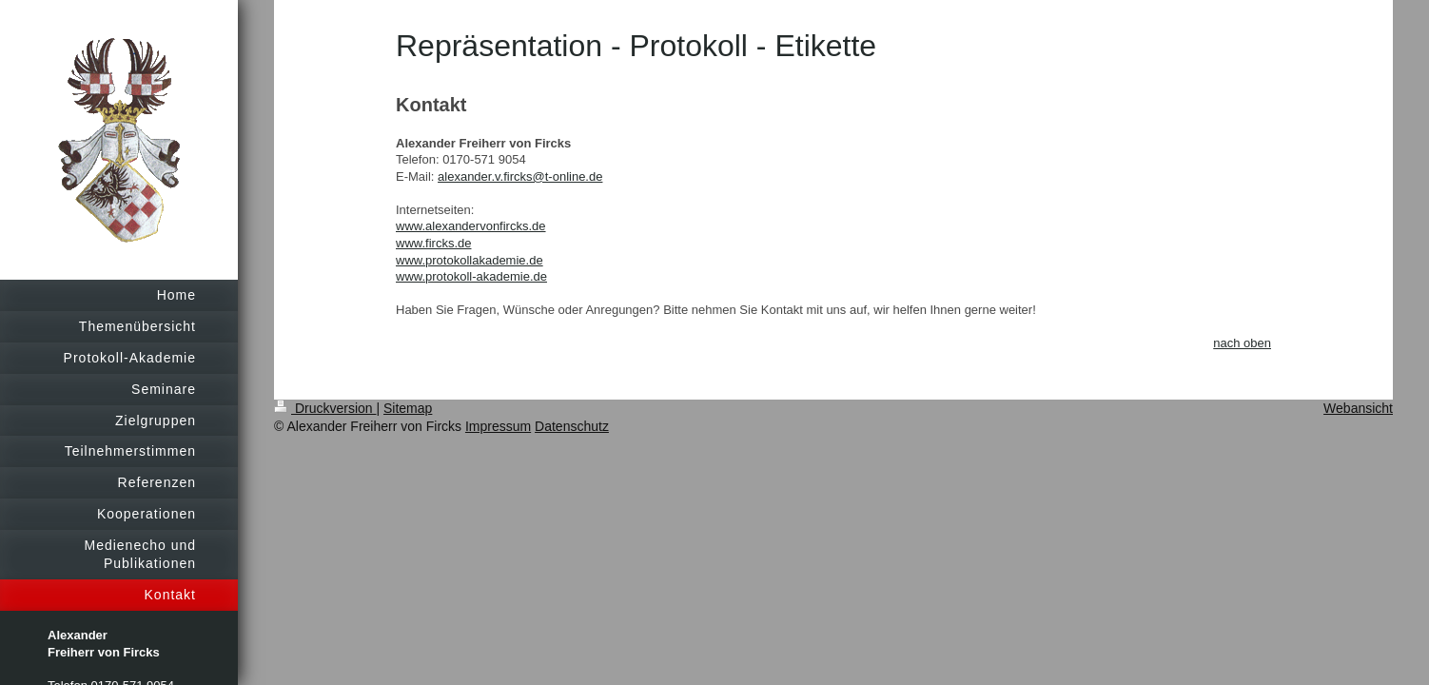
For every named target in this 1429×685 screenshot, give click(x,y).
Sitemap (407, 408)
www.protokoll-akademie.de (471, 276)
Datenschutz (572, 426)
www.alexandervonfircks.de (471, 226)
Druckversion (325, 408)
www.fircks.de (433, 243)
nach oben (1242, 343)
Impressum (498, 426)
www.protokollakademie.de (469, 260)
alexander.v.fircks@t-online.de (520, 176)
